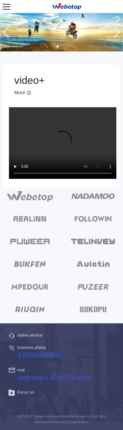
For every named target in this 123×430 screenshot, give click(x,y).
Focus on (22, 392)
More (22, 92)
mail (17, 370)
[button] (58, 47)
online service (26, 335)
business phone (28, 347)
